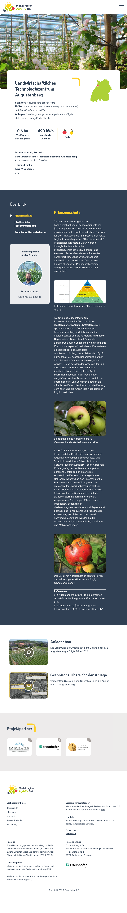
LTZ (56, 601)
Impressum (71, 833)
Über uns (11, 812)
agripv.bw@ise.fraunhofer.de (79, 823)
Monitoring (12, 824)
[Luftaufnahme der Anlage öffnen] (28, 685)
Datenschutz (72, 830)
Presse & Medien (15, 820)
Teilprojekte (12, 808)
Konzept (11, 816)
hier (103, 809)
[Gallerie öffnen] (28, 652)
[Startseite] (16, 7)
